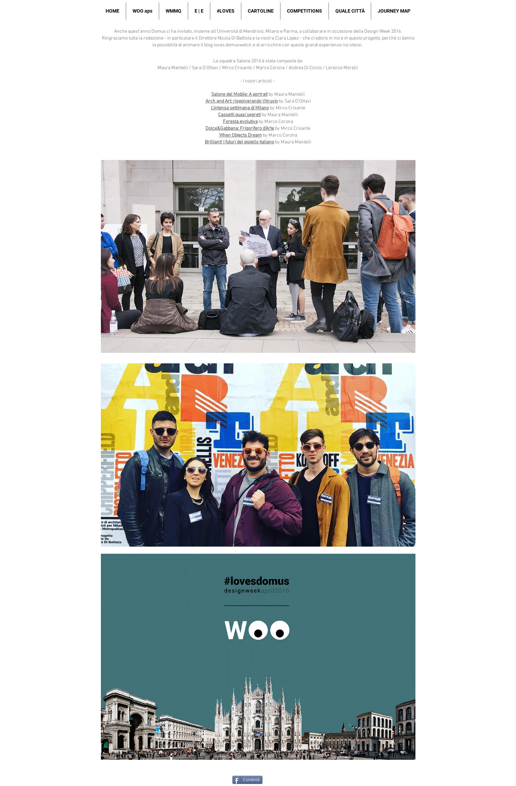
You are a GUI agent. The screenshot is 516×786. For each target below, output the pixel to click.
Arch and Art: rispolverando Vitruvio (242, 101)
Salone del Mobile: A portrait (239, 94)
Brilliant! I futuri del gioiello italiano (239, 142)
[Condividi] (247, 780)
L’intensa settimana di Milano (240, 108)
